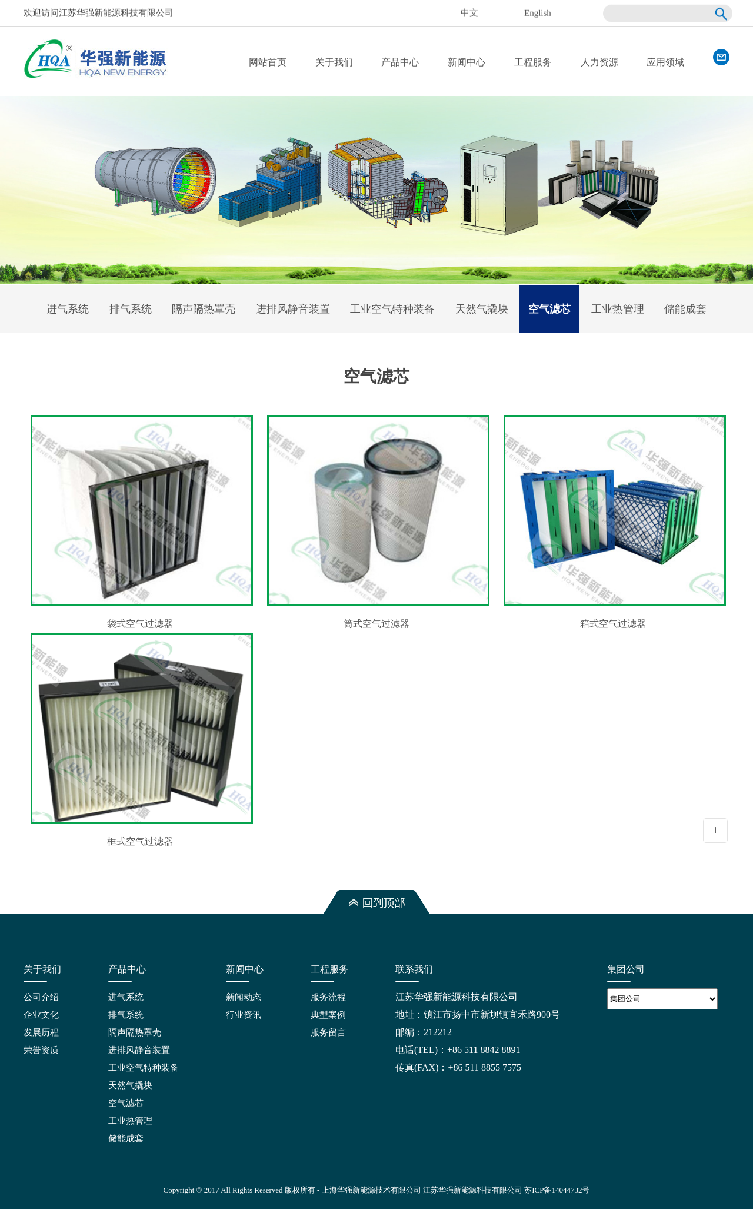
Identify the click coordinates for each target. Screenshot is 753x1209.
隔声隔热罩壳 (203, 309)
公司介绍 (41, 997)
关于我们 (334, 62)
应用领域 (665, 62)
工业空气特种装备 (392, 309)
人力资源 (599, 62)
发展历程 (41, 1032)
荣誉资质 (41, 1050)
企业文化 (41, 1014)
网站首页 (267, 62)
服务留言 (328, 1032)
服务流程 (328, 997)
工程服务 (533, 62)
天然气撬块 (481, 309)
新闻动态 (243, 997)
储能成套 (685, 309)
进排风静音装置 (293, 309)
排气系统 (130, 309)
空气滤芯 (549, 309)
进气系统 (67, 309)
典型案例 (328, 1014)
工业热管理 (617, 309)
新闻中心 (466, 62)
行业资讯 (243, 1014)
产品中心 (400, 62)
